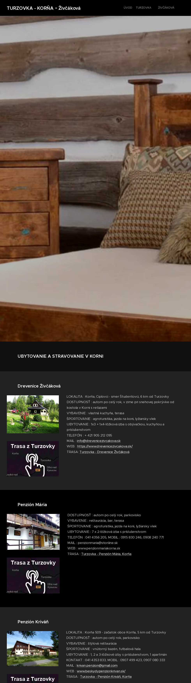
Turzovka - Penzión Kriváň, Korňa (106, 676)
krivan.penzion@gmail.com (97, 665)
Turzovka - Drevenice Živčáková (104, 452)
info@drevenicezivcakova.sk (98, 440)
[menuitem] (139, 8)
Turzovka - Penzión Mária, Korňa (106, 554)
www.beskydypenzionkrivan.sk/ (101, 671)
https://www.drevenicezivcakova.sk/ (105, 446)
